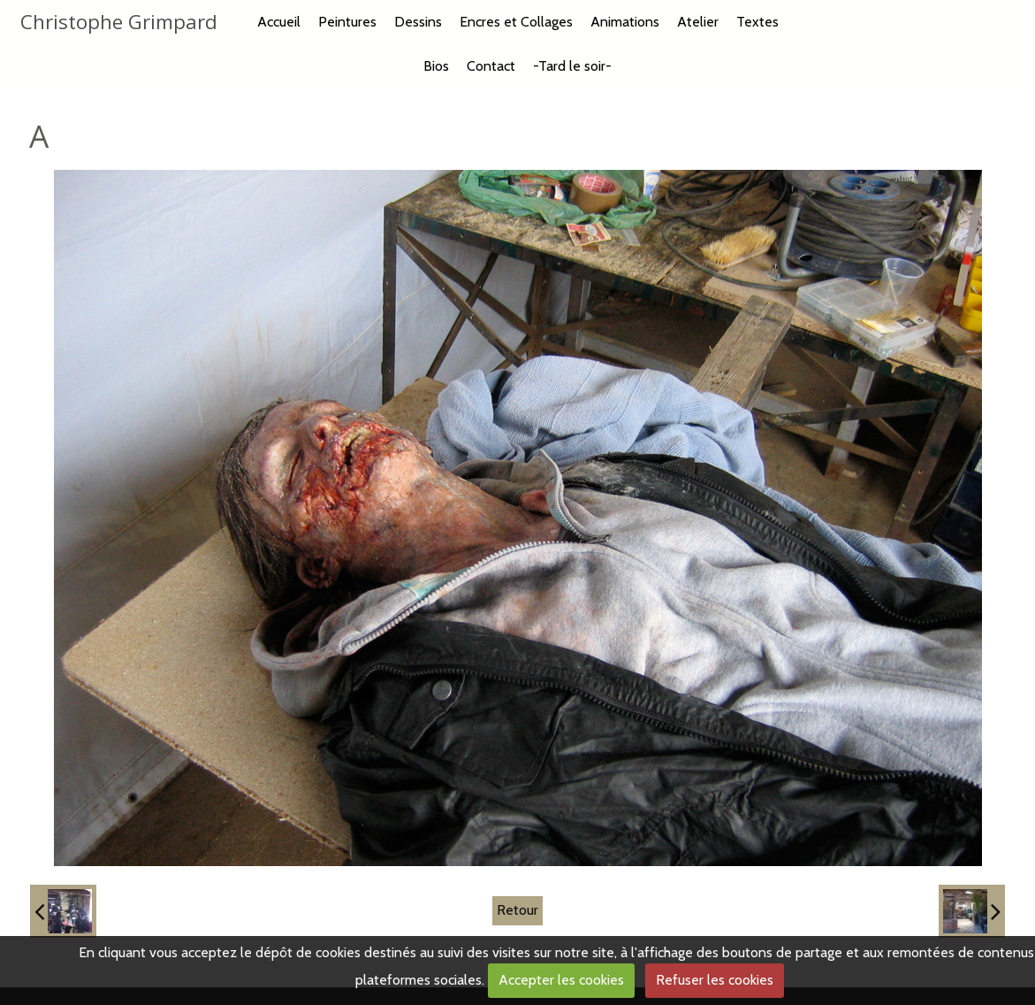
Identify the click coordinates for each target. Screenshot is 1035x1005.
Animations (624, 21)
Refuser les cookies (714, 979)
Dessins (418, 21)
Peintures (347, 21)
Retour (517, 909)
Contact (491, 66)
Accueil (279, 21)
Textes (757, 21)
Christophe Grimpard (118, 21)
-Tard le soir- (572, 66)
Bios (436, 66)
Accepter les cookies (561, 979)
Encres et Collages (516, 21)
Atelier (698, 21)
